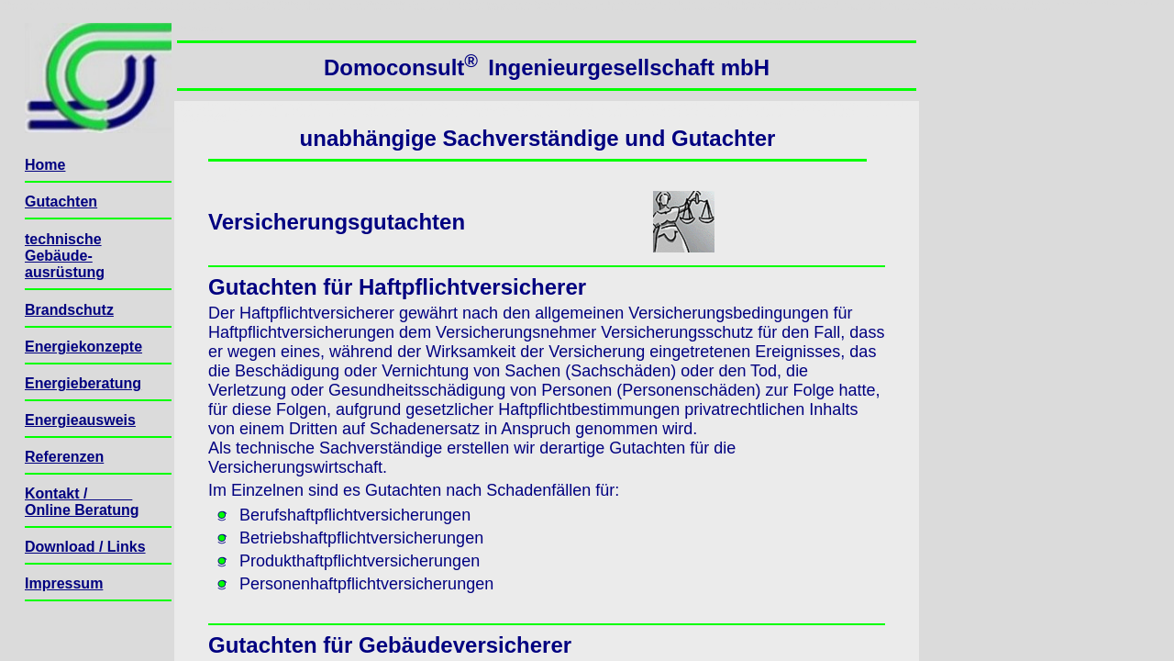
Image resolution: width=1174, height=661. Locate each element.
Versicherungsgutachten (336, 221)
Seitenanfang (201, 28)
